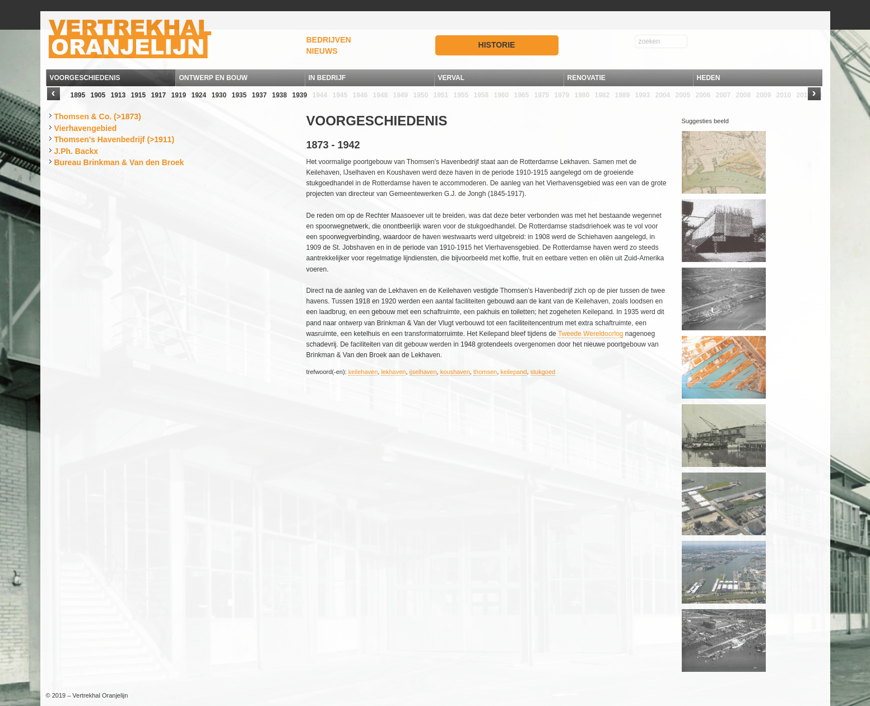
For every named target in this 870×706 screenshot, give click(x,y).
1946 (360, 95)
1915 (138, 95)
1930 (219, 95)
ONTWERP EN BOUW (213, 78)
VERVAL (451, 78)
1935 (239, 95)
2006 (703, 95)
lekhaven (393, 371)
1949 (400, 95)
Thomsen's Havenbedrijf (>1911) (114, 139)
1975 (542, 95)
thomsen (485, 371)
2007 (723, 95)
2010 (784, 95)
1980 (582, 95)
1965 (521, 95)
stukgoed (543, 371)
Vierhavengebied (85, 128)
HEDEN (708, 78)
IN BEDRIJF (327, 78)
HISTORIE (496, 44)
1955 (461, 95)
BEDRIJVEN (328, 39)
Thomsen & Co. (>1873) (97, 116)
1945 (340, 95)
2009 (763, 95)
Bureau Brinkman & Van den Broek (119, 162)
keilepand (513, 371)
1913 (118, 95)
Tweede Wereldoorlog (591, 334)
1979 (562, 95)
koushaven (455, 371)
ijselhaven (423, 371)
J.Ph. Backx (76, 151)
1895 (78, 95)
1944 (320, 95)
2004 (663, 95)
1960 (501, 95)
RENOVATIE (586, 78)
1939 (300, 95)
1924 (199, 95)
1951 (441, 95)
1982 (602, 95)
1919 (179, 95)
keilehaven (363, 371)
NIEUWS (322, 50)
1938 (279, 95)
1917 (158, 95)
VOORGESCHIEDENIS (85, 78)
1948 (380, 95)
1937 (259, 95)
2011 (804, 95)
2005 (683, 95)
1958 (481, 95)
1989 (622, 95)
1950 (421, 95)
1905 (98, 95)
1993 (642, 95)
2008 (743, 95)
